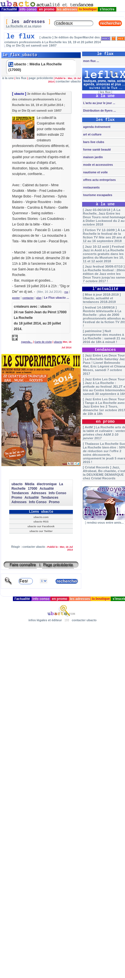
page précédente (41, 78)
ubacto (19, 93)
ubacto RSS (41, 521)
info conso (27, 9)
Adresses (38, 493)
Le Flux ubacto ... (56, 297)
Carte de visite (43, 341)
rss (66, 292)
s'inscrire (107, 9)
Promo (16, 498)
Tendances (20, 493)
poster (16, 297)
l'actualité (9, 9)
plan (38, 297)
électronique (47, 484)
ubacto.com (41, 517)
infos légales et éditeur (45, 620)
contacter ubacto (68, 81)
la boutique (88, 9)
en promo (46, 9)
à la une (8, 78)
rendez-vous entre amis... (105, 522)
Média (29, 484)
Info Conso (57, 493)
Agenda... (27, 341)
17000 (32, 489)
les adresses (67, 9)
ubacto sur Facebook (40, 526)
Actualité (47, 489)
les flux (21, 78)
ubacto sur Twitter (40, 531)
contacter (28, 297)
